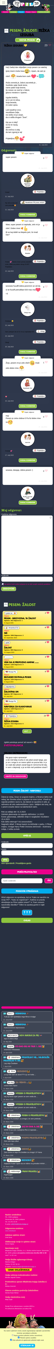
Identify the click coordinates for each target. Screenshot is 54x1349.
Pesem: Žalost (20, 31)
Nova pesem (27, 40)
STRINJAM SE (27, 1346)
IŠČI (49, 881)
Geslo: (4, 849)
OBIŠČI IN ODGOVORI (15, 776)
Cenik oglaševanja (19, 1270)
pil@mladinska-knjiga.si (19, 1224)
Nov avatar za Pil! (30, 1036)
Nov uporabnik (7, 863)
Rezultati (23, 1071)
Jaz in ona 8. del (32, 1127)
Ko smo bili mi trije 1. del (29, 1046)
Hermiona (22, 1014)
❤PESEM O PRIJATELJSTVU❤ (29, 1093)
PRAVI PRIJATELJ (31, 1171)
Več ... (27, 731)
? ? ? (27, 912)
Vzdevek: (5, 842)
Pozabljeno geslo (23, 863)
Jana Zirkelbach (10, 1231)
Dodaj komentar (27, 215)
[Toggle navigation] (3, 2)
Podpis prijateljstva (34, 1138)
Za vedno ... (23, 1082)
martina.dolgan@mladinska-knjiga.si (24, 1266)
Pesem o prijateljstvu (34, 1115)
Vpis (5, 860)
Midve (26, 1149)
